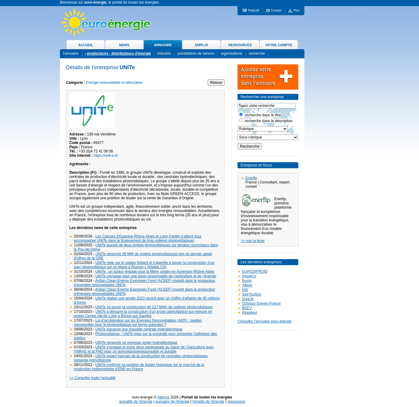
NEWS (124, 45)
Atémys (163, 397)
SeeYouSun (251, 294)
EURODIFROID (255, 271)
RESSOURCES (240, 45)
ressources (236, 401)
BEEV (247, 308)
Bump (246, 281)
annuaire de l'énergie (172, 401)
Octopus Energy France (261, 303)
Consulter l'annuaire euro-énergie (264, 321)
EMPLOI (201, 45)
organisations (231, 53)
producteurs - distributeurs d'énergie (119, 53)
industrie (164, 53)
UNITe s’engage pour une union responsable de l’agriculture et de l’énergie (155, 276)
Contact (276, 10)
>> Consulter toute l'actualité (92, 378)
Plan (296, 10)
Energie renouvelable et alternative (114, 82)
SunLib (247, 299)
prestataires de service (196, 53)
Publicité (253, 10)
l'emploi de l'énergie (208, 401)
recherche (257, 53)
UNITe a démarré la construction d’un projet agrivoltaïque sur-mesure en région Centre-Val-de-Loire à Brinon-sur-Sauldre (143, 314)
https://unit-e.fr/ (106, 155)
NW (245, 290)
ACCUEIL (85, 45)
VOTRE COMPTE (278, 45)
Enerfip (251, 178)
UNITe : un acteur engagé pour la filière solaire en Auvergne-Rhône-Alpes (155, 271)
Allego (247, 285)
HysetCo (249, 276)
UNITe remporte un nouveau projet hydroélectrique (136, 342)
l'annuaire (71, 53)
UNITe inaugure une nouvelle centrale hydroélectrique (138, 329)
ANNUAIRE (162, 45)
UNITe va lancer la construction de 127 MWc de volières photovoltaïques (154, 307)
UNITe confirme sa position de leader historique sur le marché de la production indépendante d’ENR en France (139, 367)
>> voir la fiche (253, 241)
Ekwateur (249, 312)
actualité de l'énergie (136, 401)
